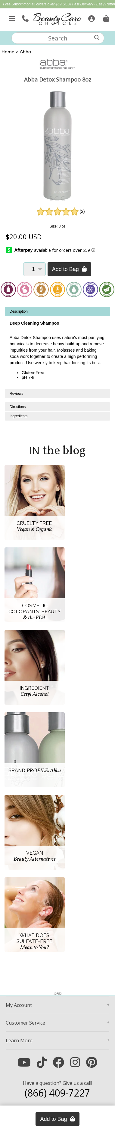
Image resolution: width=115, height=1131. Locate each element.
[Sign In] (91, 17)
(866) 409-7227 (57, 1092)
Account (19, 1005)
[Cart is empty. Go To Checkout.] (105, 17)
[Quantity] (34, 269)
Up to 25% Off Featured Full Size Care (60, 11)
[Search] (97, 37)
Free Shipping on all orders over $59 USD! (37, 4)
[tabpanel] (57, 348)
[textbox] (57, 38)
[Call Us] (24, 17)
